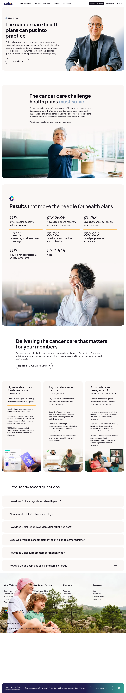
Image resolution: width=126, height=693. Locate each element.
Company (56, 3)
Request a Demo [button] (96, 3)
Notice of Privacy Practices (33, 628)
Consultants (8, 594)
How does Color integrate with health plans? (63, 501)
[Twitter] (109, 611)
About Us (66, 591)
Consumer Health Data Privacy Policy (62, 628)
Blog (94, 591)
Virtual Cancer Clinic (40, 591)
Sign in (119, 3)
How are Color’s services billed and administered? (63, 565)
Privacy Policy (19, 628)
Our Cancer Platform (42, 3)
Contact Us (97, 599)
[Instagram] (117, 611)
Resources (67, 3)
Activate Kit (110, 3)
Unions (6, 599)
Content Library (98, 596)
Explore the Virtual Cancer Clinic (34, 366)
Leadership (67, 594)
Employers (8, 591)
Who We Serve (25, 3)
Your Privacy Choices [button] (81, 628)
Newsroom (67, 602)
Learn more (101, 688)
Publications (97, 594)
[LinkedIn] (121, 611)
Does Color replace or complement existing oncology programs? (63, 539)
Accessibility (46, 628)
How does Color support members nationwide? (63, 552)
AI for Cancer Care (40, 594)
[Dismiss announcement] (119, 688)
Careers (66, 599)
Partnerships (67, 596)
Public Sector (9, 602)
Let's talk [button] (17, 61)
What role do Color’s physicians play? (63, 514)
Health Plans (8, 596)
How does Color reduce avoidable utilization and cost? (63, 526)
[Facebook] (113, 611)
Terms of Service (9, 628)
